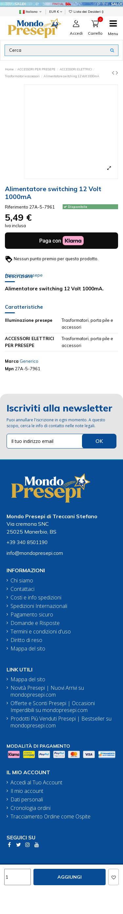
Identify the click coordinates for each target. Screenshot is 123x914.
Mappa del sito (27, 648)
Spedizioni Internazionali (38, 606)
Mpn (9, 368)
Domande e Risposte (35, 623)
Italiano (31, 11)
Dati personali (26, 799)
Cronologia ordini (30, 808)
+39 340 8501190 (27, 542)
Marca (12, 361)
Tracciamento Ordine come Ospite (50, 816)
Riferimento (16, 207)
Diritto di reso (26, 640)
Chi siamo (21, 580)
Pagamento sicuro (31, 614)
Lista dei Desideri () (86, 11)
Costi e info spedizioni (35, 597)
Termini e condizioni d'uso (40, 631)
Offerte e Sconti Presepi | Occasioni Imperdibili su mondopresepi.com (52, 707)
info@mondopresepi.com (35, 553)
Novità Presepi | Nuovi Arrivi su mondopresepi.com (47, 691)
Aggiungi (69, 877)
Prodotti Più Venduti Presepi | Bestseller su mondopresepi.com (61, 722)
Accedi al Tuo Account (36, 782)
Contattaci (22, 589)
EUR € (55, 11)
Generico (29, 361)
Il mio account (26, 791)
